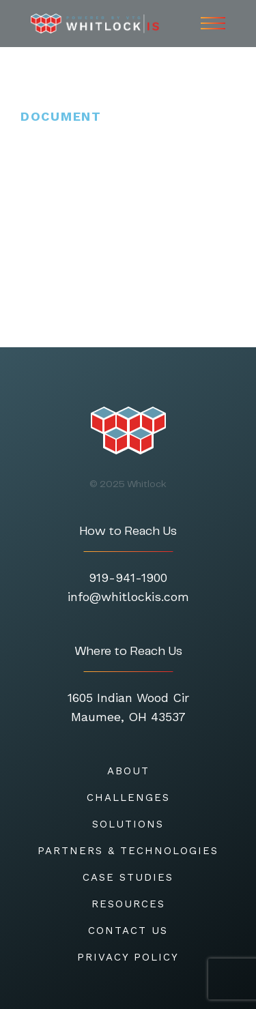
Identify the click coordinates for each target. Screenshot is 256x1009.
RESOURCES (128, 904)
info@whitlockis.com (128, 596)
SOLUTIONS (128, 824)
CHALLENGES (128, 797)
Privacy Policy (128, 957)
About (128, 771)
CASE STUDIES (128, 877)
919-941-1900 (128, 577)
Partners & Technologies (128, 851)
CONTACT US (128, 930)
